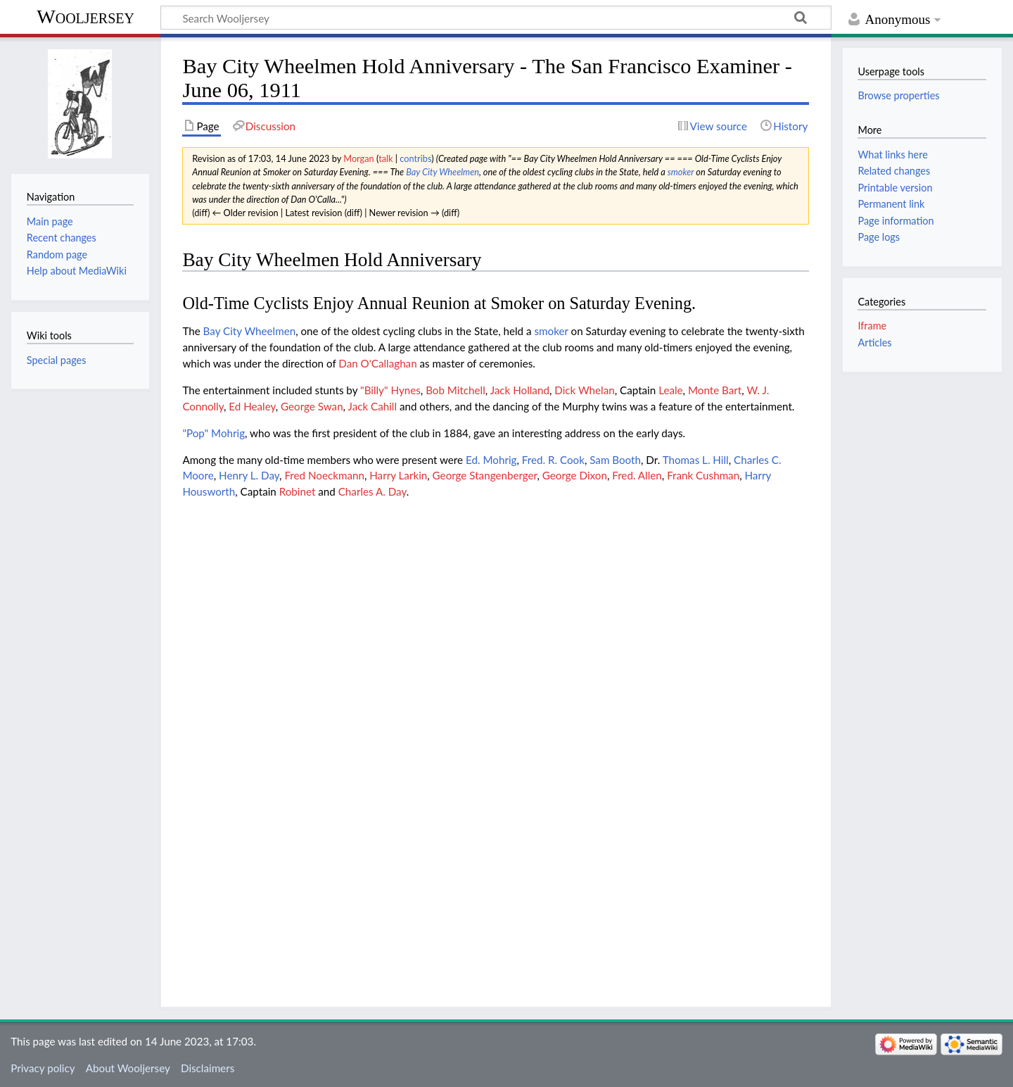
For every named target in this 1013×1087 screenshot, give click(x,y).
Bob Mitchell (455, 390)
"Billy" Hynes (390, 390)
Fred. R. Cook (553, 459)
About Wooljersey (128, 1068)
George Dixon (574, 475)
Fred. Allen (637, 475)
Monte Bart (714, 390)
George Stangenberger (485, 475)
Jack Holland (519, 390)
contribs (415, 158)
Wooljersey (85, 16)
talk (385, 158)
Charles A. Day (372, 491)
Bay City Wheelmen (442, 171)
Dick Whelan (584, 390)
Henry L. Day (249, 475)
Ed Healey (252, 406)
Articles (874, 342)
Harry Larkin (398, 475)
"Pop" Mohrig (213, 433)
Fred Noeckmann (324, 475)
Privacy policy (43, 1068)
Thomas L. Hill (696, 459)
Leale (670, 390)
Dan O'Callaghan (377, 363)
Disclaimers (207, 1068)
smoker (681, 171)
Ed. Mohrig (491, 459)
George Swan (312, 406)
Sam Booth (615, 459)
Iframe (872, 326)
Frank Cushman (703, 475)
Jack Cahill (372, 406)
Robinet (297, 491)
